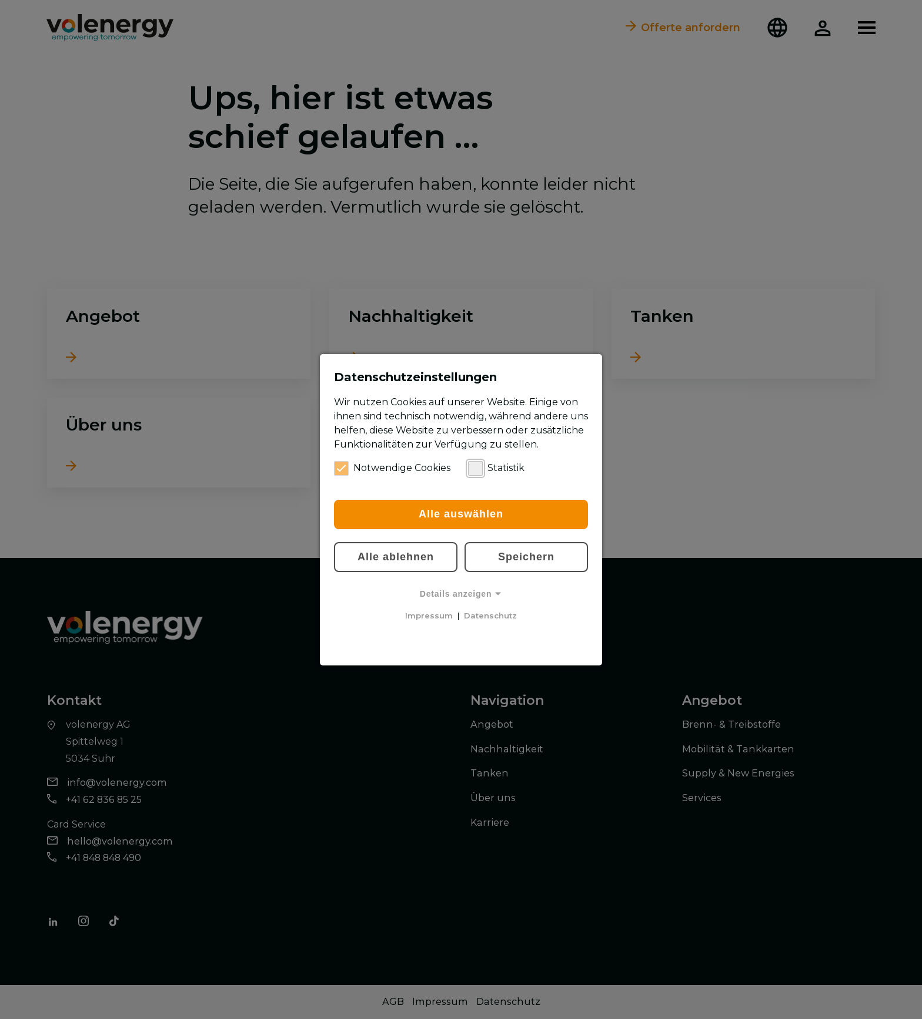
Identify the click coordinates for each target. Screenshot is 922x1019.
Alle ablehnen (396, 557)
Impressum (429, 615)
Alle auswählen (461, 514)
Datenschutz (490, 615)
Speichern (526, 557)
